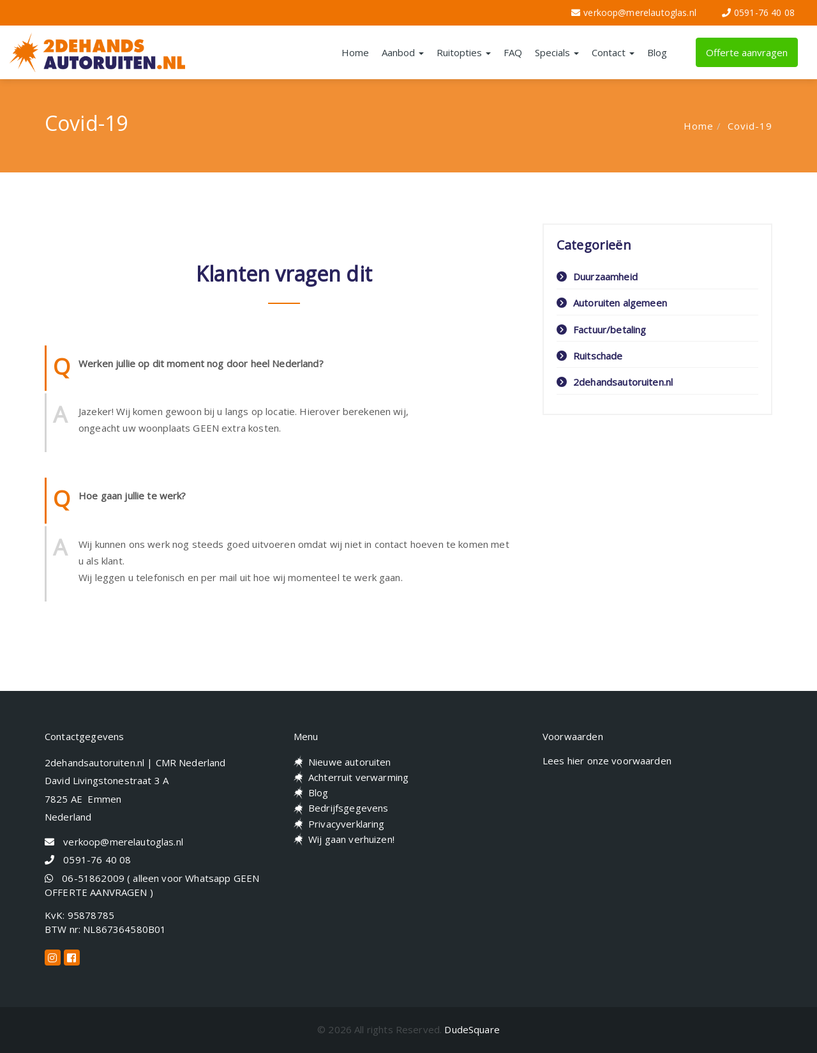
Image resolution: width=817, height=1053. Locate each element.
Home (355, 52)
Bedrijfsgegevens (348, 807)
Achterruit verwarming (358, 777)
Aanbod (403, 52)
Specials (557, 52)
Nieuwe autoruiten (349, 761)
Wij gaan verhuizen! (351, 839)
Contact (613, 52)
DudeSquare (472, 1029)
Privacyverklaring (346, 823)
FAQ (513, 52)
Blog (657, 52)
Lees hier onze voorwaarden (607, 760)
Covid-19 (750, 125)
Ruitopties (464, 52)
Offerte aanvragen (747, 52)
